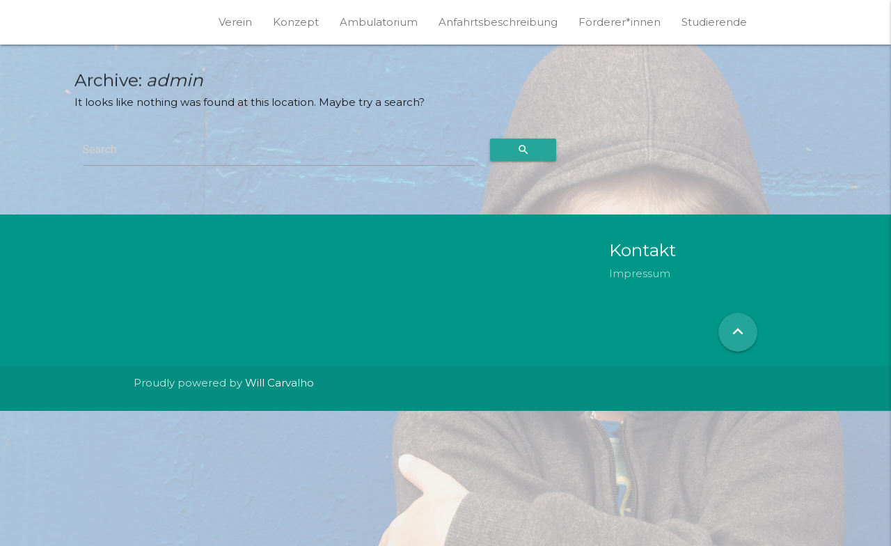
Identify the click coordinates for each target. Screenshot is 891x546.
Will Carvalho (279, 382)
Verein (235, 22)
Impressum (639, 273)
